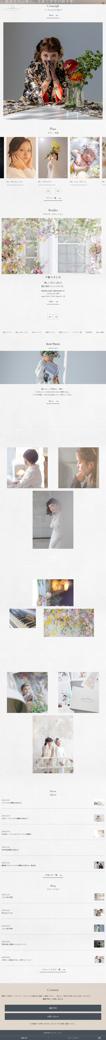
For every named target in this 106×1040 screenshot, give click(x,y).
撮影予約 (53, 1008)
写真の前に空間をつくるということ (14, 944)
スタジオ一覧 (77, 332)
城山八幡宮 (100, 332)
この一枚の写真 (7, 897)
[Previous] (48, 190)
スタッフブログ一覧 (51, 970)
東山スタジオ (36, 332)
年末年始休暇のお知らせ (10, 850)
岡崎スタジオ (50, 332)
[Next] (57, 190)
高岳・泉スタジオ (22, 332)
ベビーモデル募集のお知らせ (12, 803)
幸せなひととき (7, 913)
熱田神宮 (89, 332)
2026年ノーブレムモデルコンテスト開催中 (16, 834)
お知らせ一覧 (51, 875)
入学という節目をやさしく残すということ (16, 960)
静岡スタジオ (63, 332)
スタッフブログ (73, 1038)
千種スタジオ (6, 332)
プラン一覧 (51, 198)
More (51, 15)
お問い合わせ (53, 1016)
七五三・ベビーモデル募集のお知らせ (15, 818)
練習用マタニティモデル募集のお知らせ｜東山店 (19, 865)
